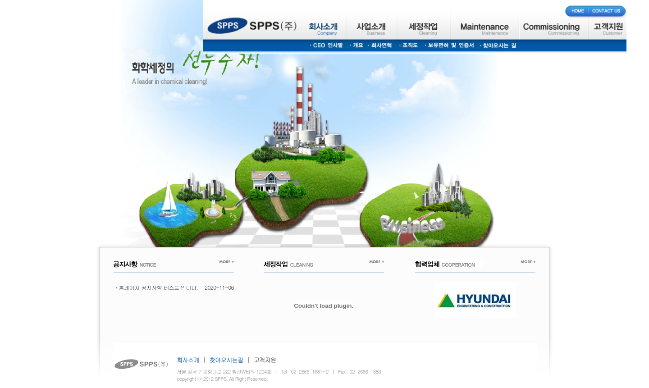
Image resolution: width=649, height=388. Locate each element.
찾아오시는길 (226, 360)
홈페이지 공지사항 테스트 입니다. (158, 287)
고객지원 (265, 360)
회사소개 (188, 360)
